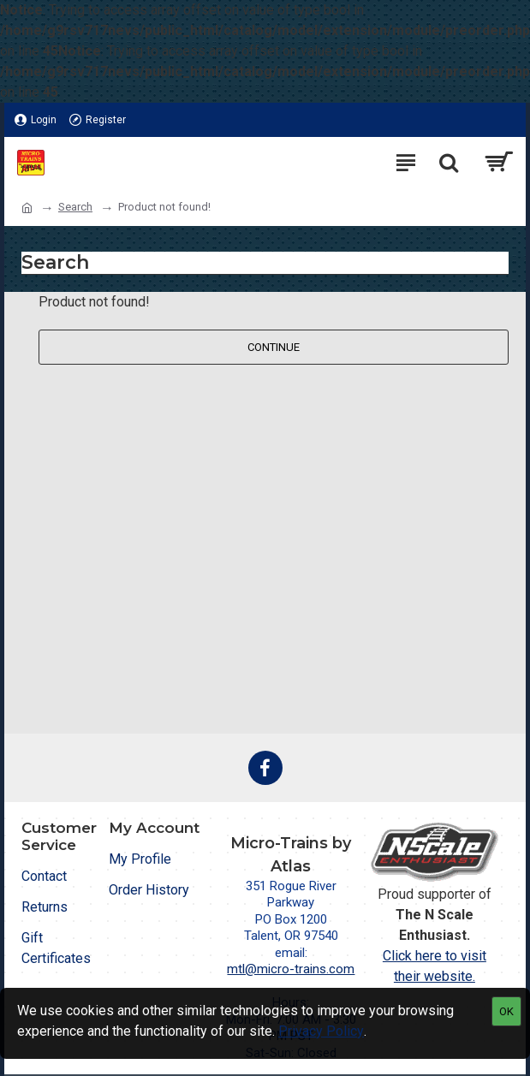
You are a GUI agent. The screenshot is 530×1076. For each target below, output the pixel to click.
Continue (273, 347)
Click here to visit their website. (434, 966)
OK (506, 1011)
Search (75, 206)
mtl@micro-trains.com (290, 969)
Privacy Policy (321, 1031)
